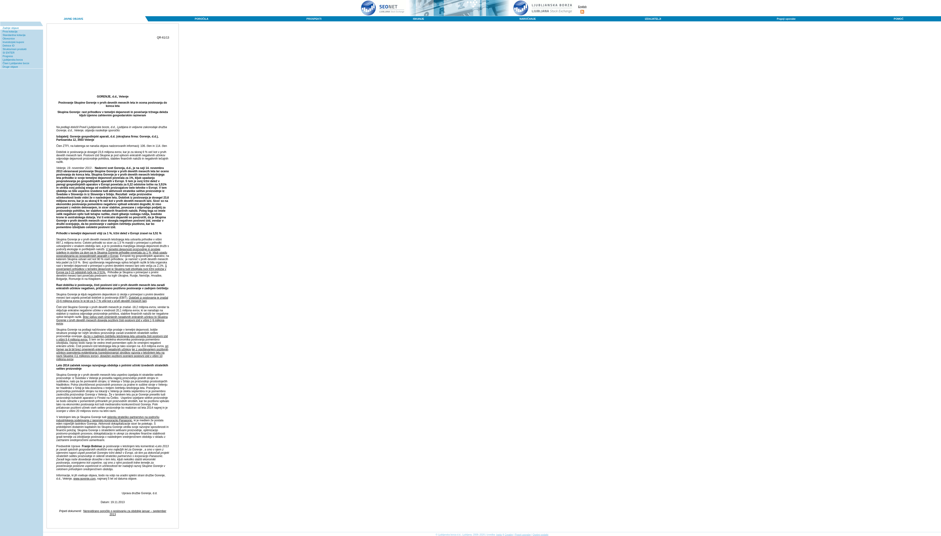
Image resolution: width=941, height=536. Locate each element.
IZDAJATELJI (653, 18)
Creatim (509, 534)
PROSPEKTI (314, 18)
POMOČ (899, 18)
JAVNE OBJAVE (73, 18)
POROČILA (201, 18)
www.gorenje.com (84, 478)
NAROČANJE (527, 18)
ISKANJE (418, 18)
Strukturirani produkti (15, 49)
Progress (8, 56)
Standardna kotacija (14, 35)
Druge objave (10, 66)
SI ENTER (9, 52)
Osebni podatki (540, 534)
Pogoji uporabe (786, 18)
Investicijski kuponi (13, 42)
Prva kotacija (10, 31)
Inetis (499, 534)
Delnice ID (9, 45)
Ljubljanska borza (13, 59)
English (582, 6)
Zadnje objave (11, 28)
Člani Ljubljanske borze (16, 63)
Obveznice (9, 38)
